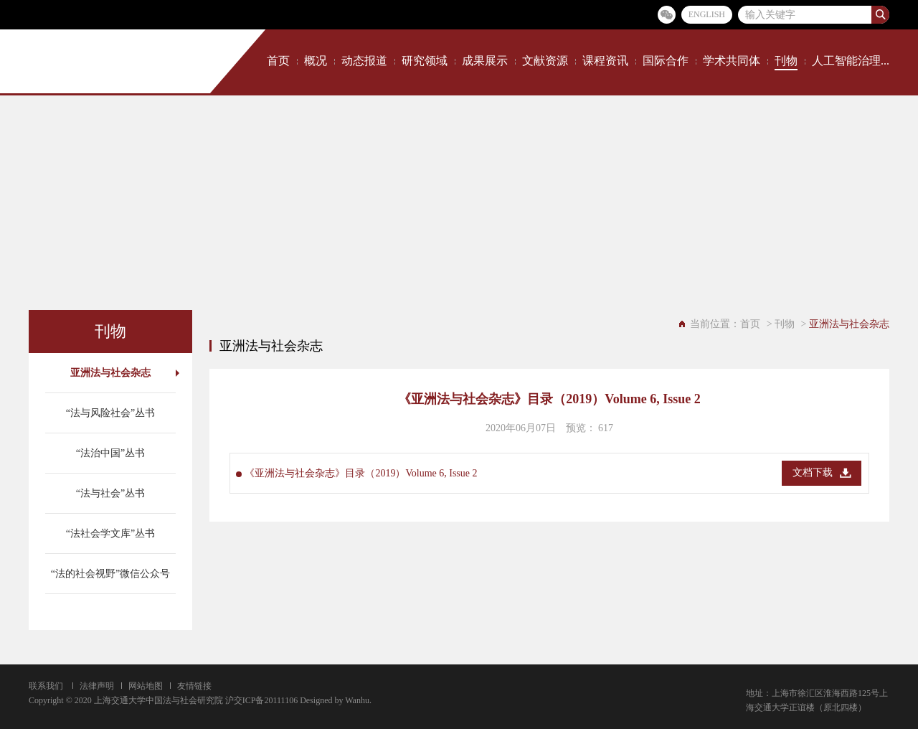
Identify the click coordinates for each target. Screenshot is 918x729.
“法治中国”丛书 (110, 453)
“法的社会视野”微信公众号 (110, 573)
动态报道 (364, 61)
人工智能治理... (850, 61)
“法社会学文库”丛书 (110, 533)
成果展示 (485, 61)
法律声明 (97, 686)
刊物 (786, 61)
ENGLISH (706, 14)
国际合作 (665, 61)
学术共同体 (731, 61)
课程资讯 (605, 61)
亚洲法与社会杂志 (110, 372)
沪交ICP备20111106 (261, 700)
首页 (278, 61)
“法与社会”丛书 (110, 493)
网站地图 (145, 686)
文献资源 (545, 61)
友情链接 (194, 686)
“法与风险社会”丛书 (110, 413)
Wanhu (357, 700)
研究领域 (425, 61)
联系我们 (46, 686)
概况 (315, 61)
